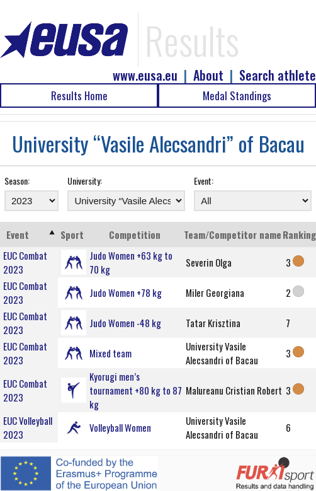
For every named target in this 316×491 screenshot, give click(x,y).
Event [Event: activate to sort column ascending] (17, 234)
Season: (17, 180)
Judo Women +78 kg (125, 292)
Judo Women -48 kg (125, 323)
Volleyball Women (120, 427)
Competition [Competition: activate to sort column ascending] (135, 234)
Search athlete (277, 75)
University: (84, 180)
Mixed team (110, 353)
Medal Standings (237, 95)
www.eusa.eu (145, 75)
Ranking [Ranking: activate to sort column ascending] (299, 234)
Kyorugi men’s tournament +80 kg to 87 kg (135, 390)
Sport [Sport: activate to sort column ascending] (72, 234)
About (208, 75)
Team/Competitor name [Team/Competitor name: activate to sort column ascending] (232, 234)
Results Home (79, 95)
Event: (203, 180)
